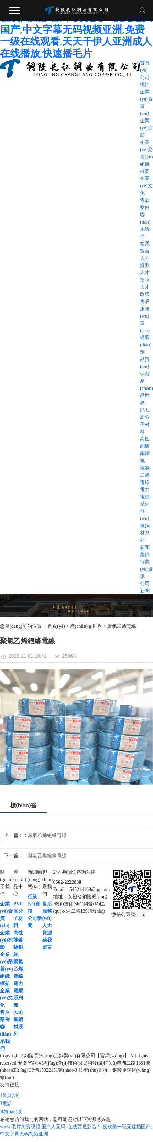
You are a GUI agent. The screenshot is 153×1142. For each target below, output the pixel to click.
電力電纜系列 (145, 497)
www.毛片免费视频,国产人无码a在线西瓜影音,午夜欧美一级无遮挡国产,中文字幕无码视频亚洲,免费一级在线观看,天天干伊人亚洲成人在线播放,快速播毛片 (76, 29)
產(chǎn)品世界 (86, 626)
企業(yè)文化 (146, 186)
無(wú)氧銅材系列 (145, 526)
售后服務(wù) (145, 309)
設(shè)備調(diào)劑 (145, 338)
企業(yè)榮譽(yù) (146, 149)
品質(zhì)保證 (145, 366)
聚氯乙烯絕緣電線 (47, 835)
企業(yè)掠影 (146, 128)
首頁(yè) (56, 626)
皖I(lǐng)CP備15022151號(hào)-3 (44, 1070)
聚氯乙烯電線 (145, 475)
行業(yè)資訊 (146, 569)
